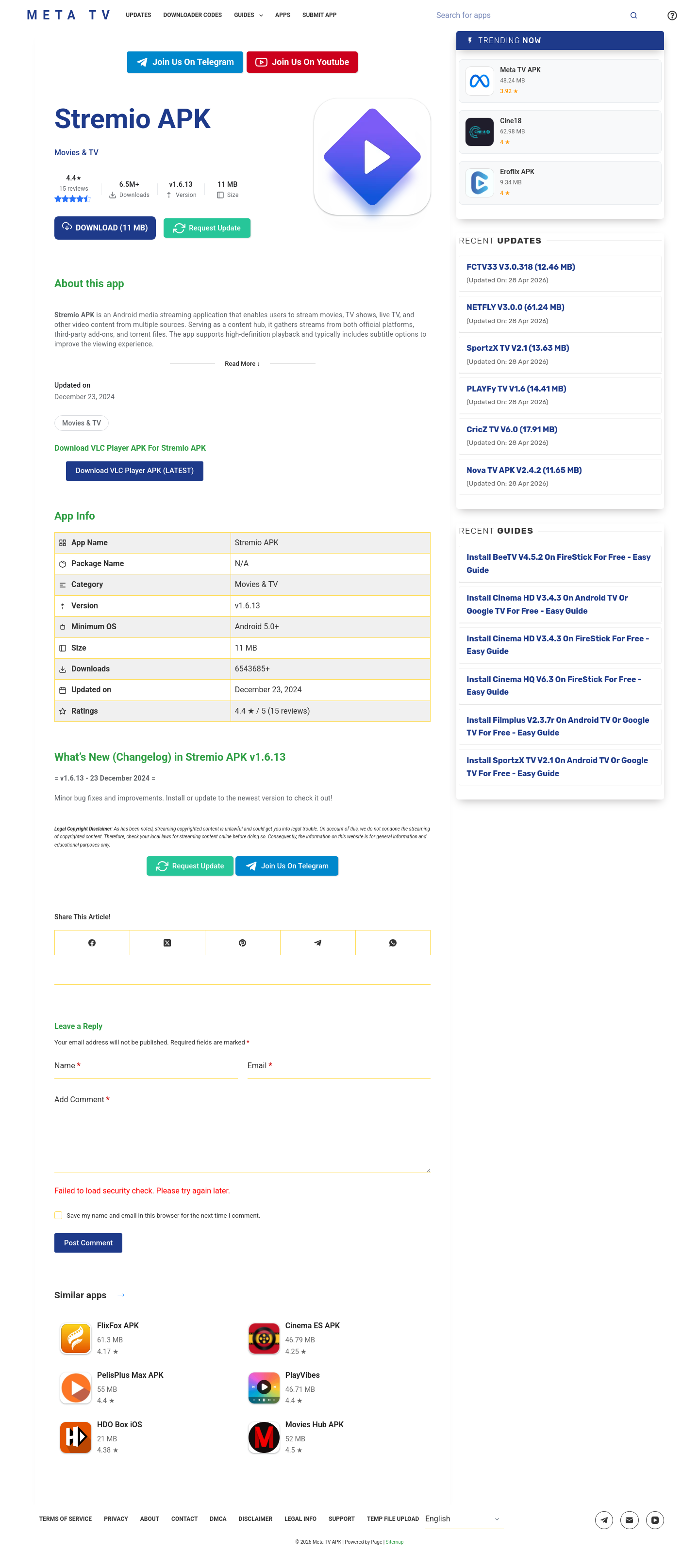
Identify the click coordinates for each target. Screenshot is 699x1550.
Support (342, 1519)
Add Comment (82, 1099)
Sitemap (395, 1542)
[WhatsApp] (393, 942)
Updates (138, 15)
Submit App (319, 15)
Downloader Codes (193, 15)
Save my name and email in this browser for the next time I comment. (163, 1215)
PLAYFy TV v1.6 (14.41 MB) (516, 395)
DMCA (218, 1519)
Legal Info (300, 1519)
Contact (184, 1519)
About (149, 1519)
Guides (250, 15)
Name (67, 1066)
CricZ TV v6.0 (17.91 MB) (511, 435)
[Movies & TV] (81, 423)
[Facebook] (92, 942)
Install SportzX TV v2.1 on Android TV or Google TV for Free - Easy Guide (557, 767)
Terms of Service (65, 1519)
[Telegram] (318, 942)
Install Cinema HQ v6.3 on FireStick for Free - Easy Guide (553, 686)
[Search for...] (530, 15)
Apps (282, 15)
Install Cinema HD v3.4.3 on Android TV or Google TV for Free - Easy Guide (547, 604)
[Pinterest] (243, 942)
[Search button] (633, 15)
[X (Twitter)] (167, 942)
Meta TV (71, 15)
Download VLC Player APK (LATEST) (135, 470)
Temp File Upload (393, 1519)
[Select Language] (464, 1519)
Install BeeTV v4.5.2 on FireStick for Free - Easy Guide (558, 563)
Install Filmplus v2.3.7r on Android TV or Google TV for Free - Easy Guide (557, 726)
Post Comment (88, 1243)
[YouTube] (655, 1520)
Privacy (116, 1519)
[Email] (629, 1520)
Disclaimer (256, 1519)
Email (260, 1066)
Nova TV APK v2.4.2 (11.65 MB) (524, 476)
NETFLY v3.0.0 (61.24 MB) (515, 313)
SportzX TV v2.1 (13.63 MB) (517, 354)
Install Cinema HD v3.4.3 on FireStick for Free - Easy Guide (557, 645)
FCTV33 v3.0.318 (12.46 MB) (520, 273)
